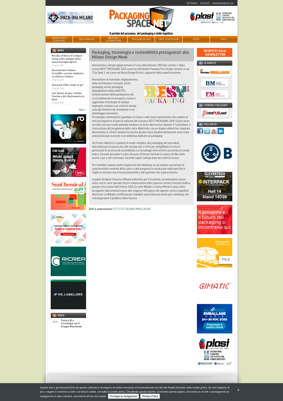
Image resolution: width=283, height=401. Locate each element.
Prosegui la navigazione (123, 396)
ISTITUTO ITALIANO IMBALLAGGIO (132, 209)
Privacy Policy (150, 396)
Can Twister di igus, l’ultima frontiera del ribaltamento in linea (68, 96)
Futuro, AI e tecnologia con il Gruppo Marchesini (66, 323)
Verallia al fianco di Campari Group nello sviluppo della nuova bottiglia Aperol (67, 58)
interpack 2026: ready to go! (67, 84)
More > (82, 110)
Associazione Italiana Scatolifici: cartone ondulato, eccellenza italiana (68, 73)
